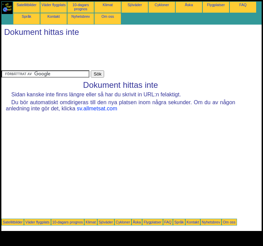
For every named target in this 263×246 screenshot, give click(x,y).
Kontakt (53, 16)
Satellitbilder (26, 5)
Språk (27, 16)
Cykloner (161, 5)
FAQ (243, 5)
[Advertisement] (126, 55)
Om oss (107, 16)
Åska (189, 5)
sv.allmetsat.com (97, 108)
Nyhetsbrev (81, 16)
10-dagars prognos (81, 7)
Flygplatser (216, 5)
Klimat (108, 5)
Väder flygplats (53, 5)
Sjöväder (134, 5)
